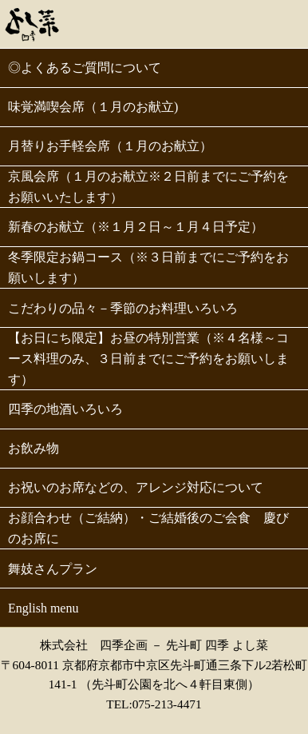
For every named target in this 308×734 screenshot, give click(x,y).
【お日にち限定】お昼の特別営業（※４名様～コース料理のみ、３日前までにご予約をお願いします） (148, 358)
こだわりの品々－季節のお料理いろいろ (123, 308)
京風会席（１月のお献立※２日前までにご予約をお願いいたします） (148, 187)
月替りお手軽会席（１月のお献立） (110, 146)
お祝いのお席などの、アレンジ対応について (135, 487)
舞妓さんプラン (52, 569)
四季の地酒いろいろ (65, 409)
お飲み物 (33, 448)
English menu (43, 608)
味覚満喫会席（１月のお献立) (93, 107)
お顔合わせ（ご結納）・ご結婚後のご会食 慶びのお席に (148, 528)
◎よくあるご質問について (84, 67)
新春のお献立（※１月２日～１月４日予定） (135, 226)
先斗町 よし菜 (32, 22)
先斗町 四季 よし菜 (217, 645)
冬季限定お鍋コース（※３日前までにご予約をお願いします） (148, 267)
